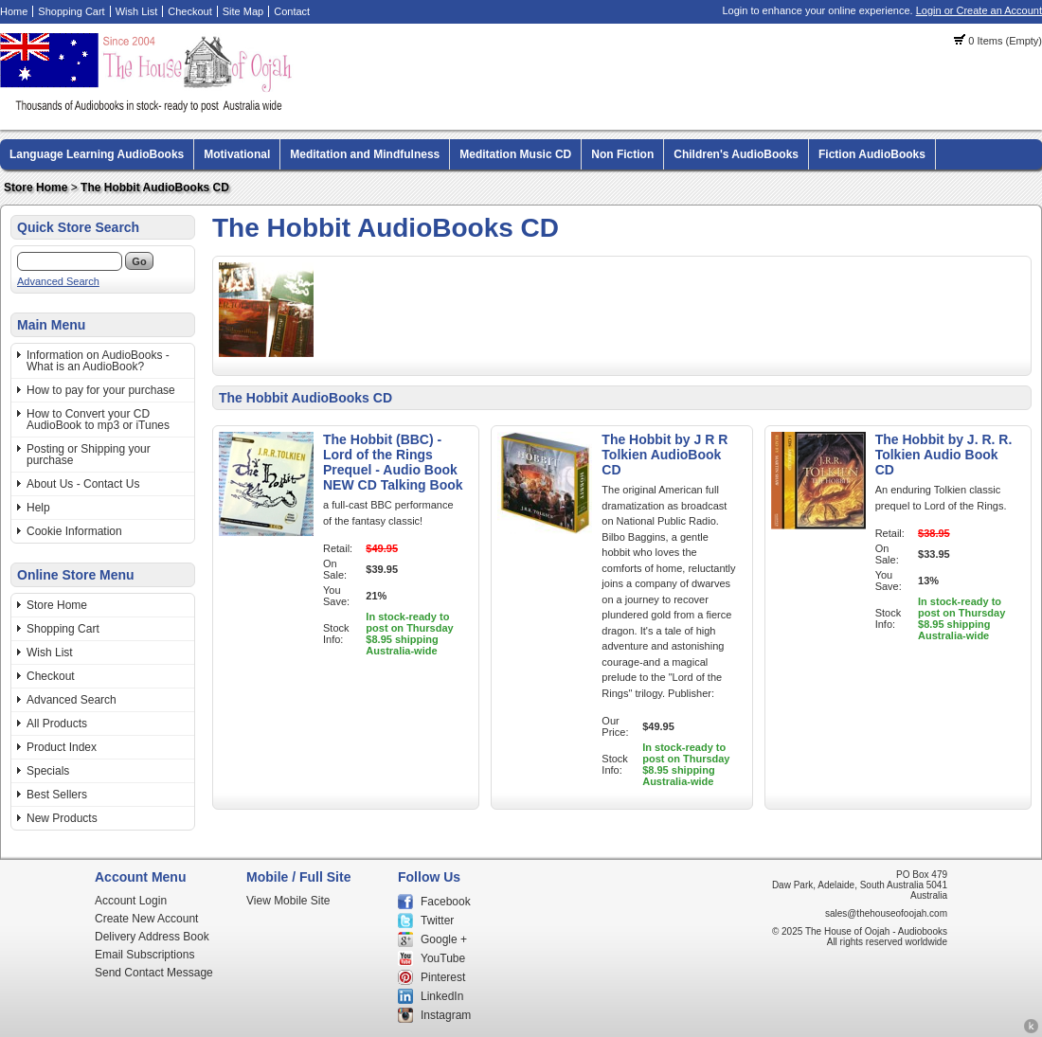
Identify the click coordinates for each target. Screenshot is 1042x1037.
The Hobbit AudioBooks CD (155, 187)
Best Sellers (57, 794)
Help (38, 507)
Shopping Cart (71, 11)
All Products (57, 723)
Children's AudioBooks (736, 154)
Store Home (35, 187)
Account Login (131, 900)
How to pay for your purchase (101, 390)
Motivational (237, 154)
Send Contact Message (154, 972)
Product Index (62, 747)
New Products (62, 818)
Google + (444, 939)
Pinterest (443, 977)
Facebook (446, 901)
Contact (292, 11)
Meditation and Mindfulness (365, 154)
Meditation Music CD (515, 154)
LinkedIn (442, 996)
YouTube (443, 958)
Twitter (437, 920)
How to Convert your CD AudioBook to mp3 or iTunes (98, 419)
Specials (48, 771)
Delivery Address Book (152, 936)
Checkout (189, 11)
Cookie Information (74, 531)
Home (13, 11)
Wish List (137, 11)
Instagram (446, 1015)
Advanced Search (58, 281)
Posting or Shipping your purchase (89, 454)
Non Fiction (622, 154)
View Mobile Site (288, 900)
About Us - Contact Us (83, 484)
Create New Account (146, 918)
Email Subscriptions (144, 954)
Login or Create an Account (979, 10)
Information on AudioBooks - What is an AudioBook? (98, 361)
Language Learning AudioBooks (96, 154)
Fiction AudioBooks (871, 154)
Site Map (243, 11)
